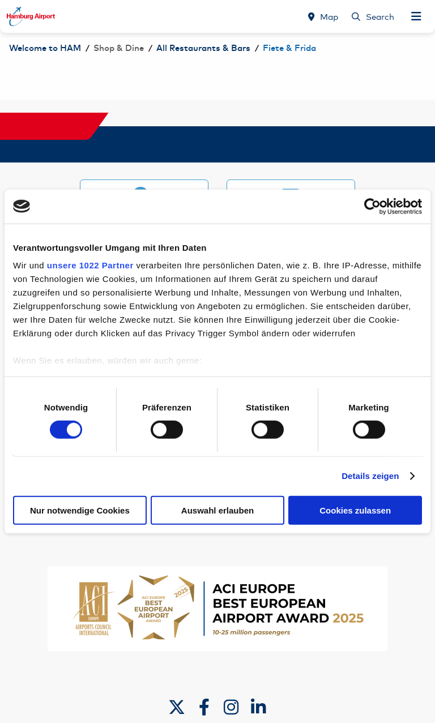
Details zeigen (370, 476)
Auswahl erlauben (217, 510)
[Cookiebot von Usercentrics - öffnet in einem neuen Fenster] (372, 206)
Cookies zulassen (355, 510)
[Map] (323, 16)
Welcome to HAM (45, 48)
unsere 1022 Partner (90, 265)
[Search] (373, 16)
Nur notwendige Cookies (80, 510)
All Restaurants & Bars (203, 48)
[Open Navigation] (416, 16)
